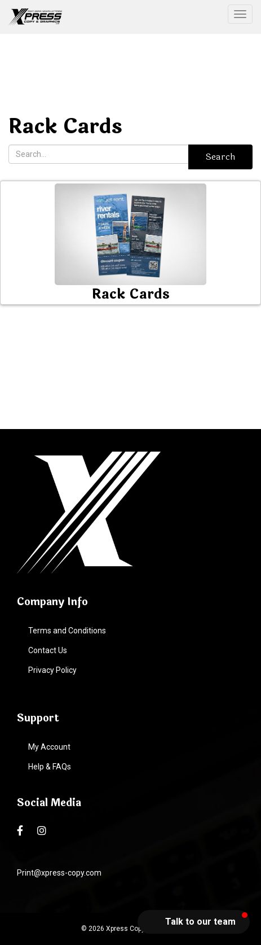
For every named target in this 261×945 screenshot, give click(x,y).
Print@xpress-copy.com (59, 872)
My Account (49, 746)
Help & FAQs (49, 766)
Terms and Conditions (67, 630)
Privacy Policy (52, 670)
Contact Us (47, 650)
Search (220, 157)
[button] (194, 922)
